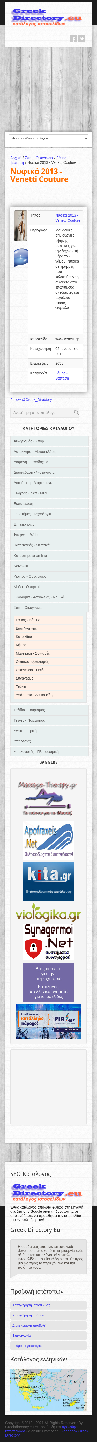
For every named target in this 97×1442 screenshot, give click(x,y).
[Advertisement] (48, 88)
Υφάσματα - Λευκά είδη (34, 695)
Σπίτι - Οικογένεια (40, 158)
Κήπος (21, 645)
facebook (73, 38)
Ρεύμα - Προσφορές (27, 1346)
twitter (81, 38)
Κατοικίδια (24, 637)
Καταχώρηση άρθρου (28, 1315)
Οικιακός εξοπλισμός (32, 662)
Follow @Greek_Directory (31, 399)
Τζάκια (21, 686)
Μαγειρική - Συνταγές (33, 653)
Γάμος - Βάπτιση (29, 620)
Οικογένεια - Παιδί (30, 670)
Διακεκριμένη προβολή (29, 1325)
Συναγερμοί (25, 678)
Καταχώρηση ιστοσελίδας (31, 1305)
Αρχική (17, 158)
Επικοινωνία (21, 1335)
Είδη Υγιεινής (26, 628)
